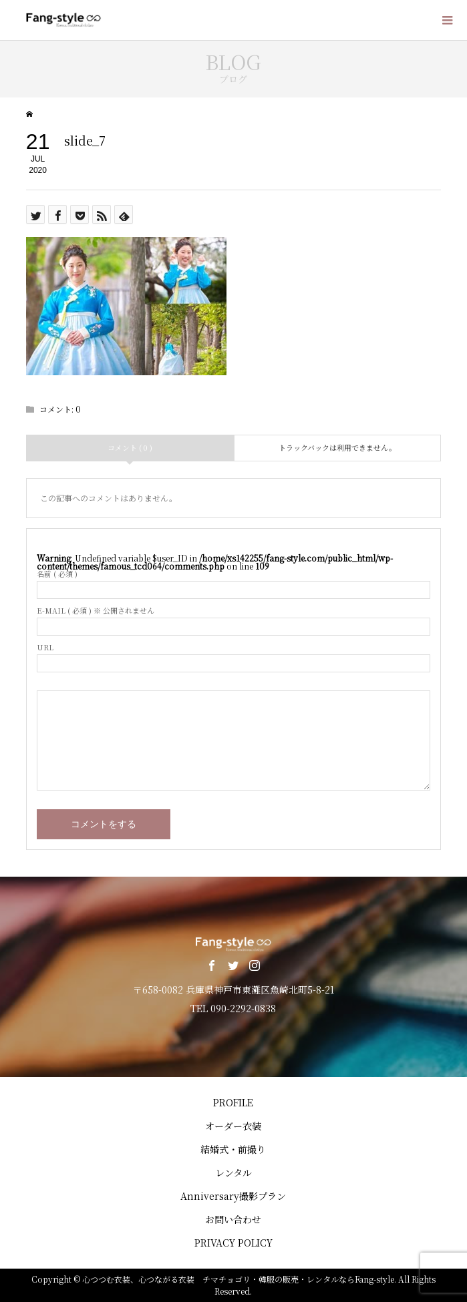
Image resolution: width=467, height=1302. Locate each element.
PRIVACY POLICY (233, 1242)
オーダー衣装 (233, 1125)
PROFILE (233, 1102)
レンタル (233, 1172)
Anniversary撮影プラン (233, 1196)
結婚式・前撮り (233, 1149)
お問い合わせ (233, 1219)
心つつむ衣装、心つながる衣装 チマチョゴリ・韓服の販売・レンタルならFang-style (238, 1279)
